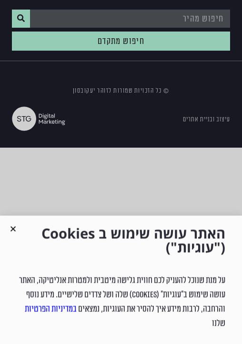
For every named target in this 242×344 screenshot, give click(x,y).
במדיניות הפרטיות (51, 319)
